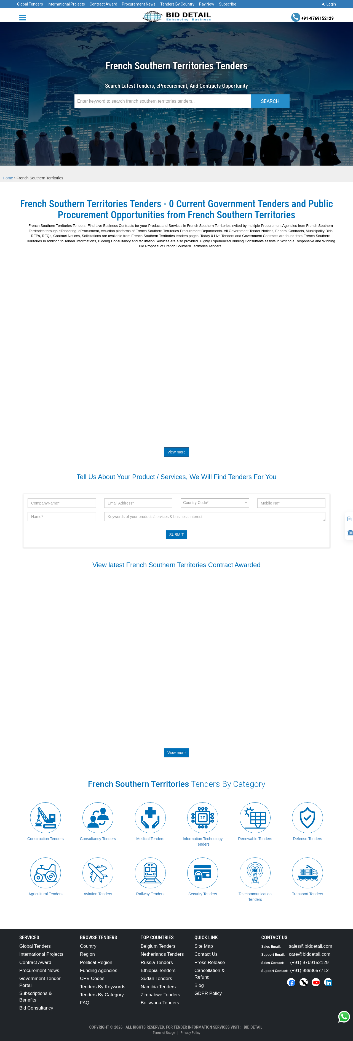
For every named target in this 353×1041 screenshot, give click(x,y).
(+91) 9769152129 (309, 962)
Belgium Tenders (158, 946)
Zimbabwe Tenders (160, 994)
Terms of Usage (164, 1033)
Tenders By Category (102, 994)
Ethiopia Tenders (158, 970)
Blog (199, 985)
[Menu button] (24, 17)
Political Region (96, 962)
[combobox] (215, 503)
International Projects (66, 4)
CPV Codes (92, 978)
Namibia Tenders (158, 986)
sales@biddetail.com (310, 946)
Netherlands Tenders (162, 954)
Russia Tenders (157, 962)
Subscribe (227, 4)
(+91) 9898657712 (309, 970)
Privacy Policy (190, 1033)
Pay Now (206, 4)
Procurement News (139, 4)
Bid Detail (253, 1027)
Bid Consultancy (36, 1008)
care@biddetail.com (310, 954)
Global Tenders (30, 4)
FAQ (84, 1002)
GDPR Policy (208, 993)
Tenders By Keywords (102, 986)
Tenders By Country (177, 4)
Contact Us (206, 954)
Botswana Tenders (160, 1002)
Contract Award (103, 4)
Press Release (209, 962)
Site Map (203, 946)
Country (88, 946)
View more (176, 452)
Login (329, 4)
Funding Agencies (98, 970)
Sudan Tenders (156, 978)
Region (87, 954)
